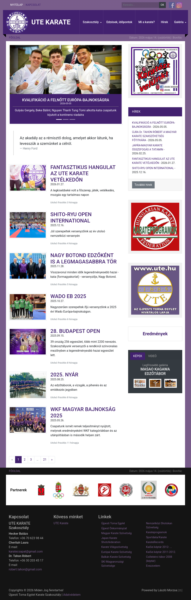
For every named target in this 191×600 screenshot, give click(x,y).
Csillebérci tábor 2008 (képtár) (159, 559)
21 (44, 459)
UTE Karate (61, 523)
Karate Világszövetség (114, 547)
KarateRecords (155, 542)
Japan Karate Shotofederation (110, 540)
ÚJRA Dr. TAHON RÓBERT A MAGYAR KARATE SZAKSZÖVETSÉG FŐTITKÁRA (154, 136)
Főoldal (15, 37)
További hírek (143, 185)
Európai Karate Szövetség (116, 552)
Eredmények (155, 333)
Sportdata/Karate (156, 537)
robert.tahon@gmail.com (25, 569)
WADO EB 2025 (68, 296)
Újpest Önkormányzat (114, 528)
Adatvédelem (72, 594)
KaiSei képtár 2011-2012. (161, 552)
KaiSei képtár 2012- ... (159, 547)
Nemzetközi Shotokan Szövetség (159, 525)
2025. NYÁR (64, 375)
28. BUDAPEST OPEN (75, 331)
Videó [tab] (152, 356)
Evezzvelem (153, 565)
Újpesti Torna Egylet (113, 523)
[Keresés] (140, 5)
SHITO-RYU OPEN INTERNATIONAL (71, 217)
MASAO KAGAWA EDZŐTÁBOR (155, 371)
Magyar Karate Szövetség (116, 533)
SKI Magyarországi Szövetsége (112, 563)
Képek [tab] (137, 356)
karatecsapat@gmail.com (26, 551)
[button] (91, 22)
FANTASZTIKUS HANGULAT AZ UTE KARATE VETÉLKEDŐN (82, 173)
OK (162, 5)
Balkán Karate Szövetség (116, 556)
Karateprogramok (156, 532)
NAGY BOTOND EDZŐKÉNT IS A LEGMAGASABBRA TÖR (83, 258)
